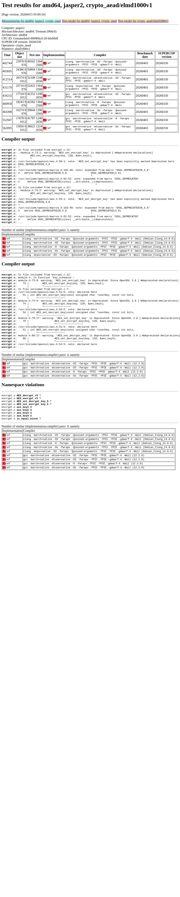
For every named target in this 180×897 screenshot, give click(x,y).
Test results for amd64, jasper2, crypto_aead (89, 21)
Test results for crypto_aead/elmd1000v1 (143, 21)
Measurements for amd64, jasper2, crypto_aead (31, 21)
